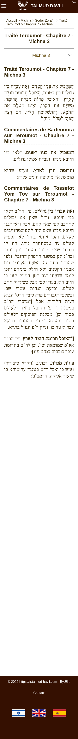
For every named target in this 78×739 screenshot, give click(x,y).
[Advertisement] (41, 397)
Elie (67, 681)
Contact (39, 693)
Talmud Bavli (40, 5)
